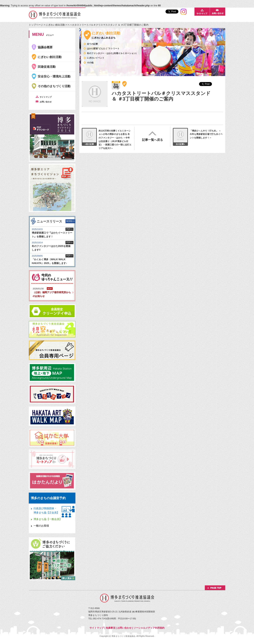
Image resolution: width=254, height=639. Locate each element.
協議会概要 (45, 47)
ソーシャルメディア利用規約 (149, 627)
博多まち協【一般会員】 (48, 519)
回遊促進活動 (47, 66)
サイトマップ (96, 627)
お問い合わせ (124, 627)
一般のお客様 (41, 525)
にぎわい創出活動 (55, 24)
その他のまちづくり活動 (54, 86)
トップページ (36, 24)
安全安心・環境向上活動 (54, 76)
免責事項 (110, 627)
